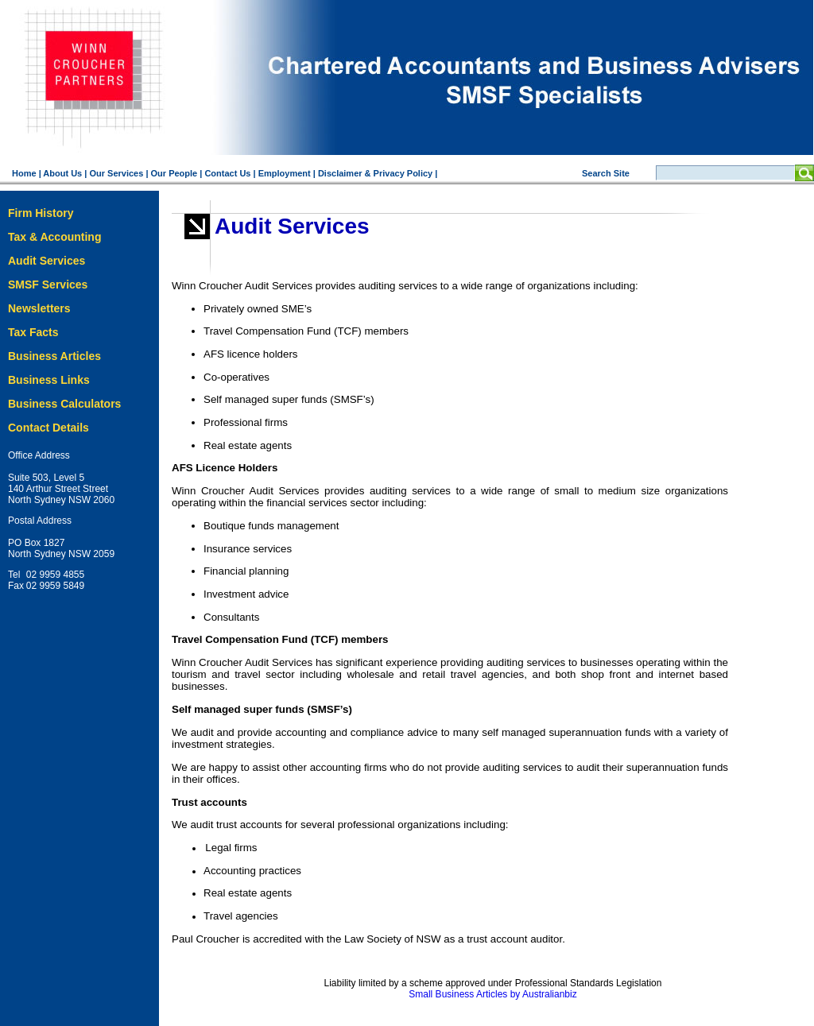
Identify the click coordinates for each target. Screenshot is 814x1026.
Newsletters (39, 308)
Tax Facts (33, 332)
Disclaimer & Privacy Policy (375, 173)
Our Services (116, 173)
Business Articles (54, 356)
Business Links (49, 380)
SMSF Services (47, 284)
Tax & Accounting (54, 236)
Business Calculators (64, 403)
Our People (174, 173)
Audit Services (46, 260)
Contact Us (227, 173)
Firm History (40, 213)
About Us (62, 173)
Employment (284, 173)
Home (24, 173)
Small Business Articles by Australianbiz (492, 994)
